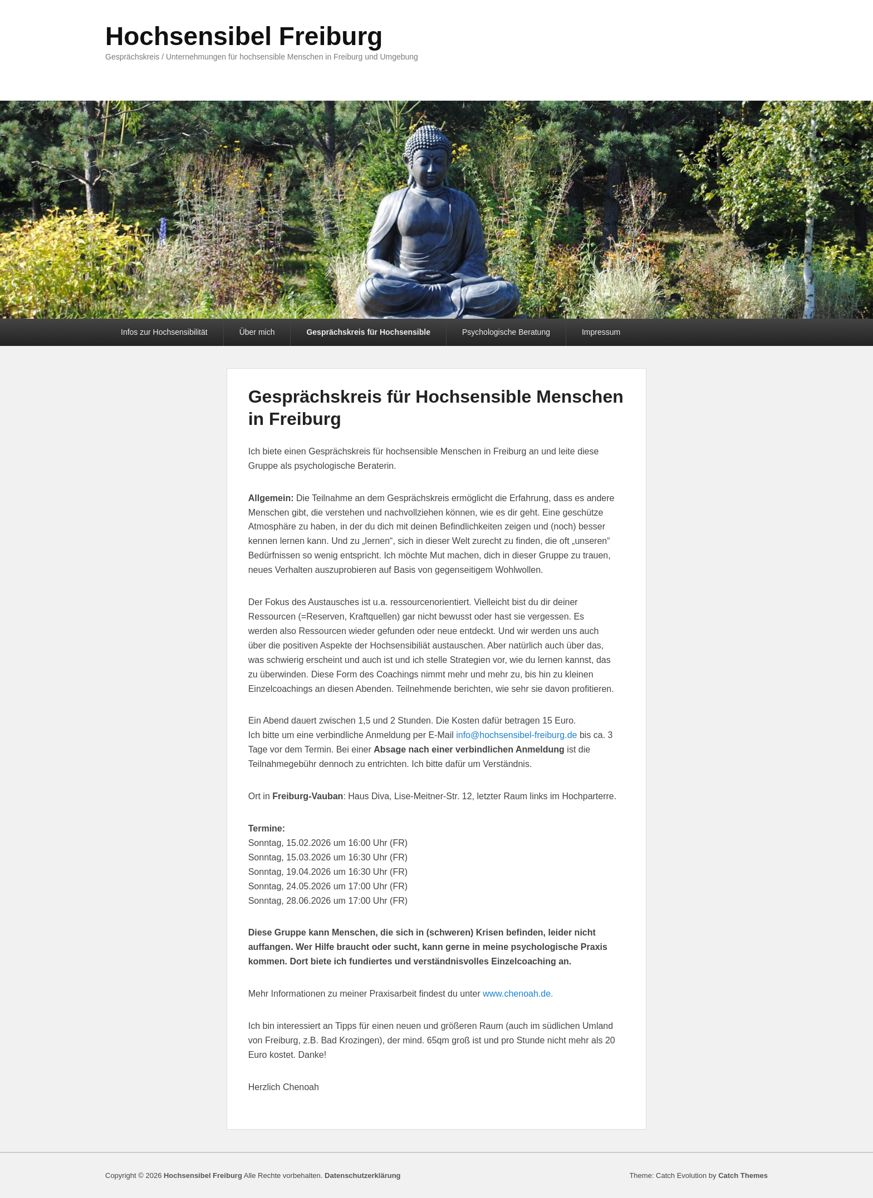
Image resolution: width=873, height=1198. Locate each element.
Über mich (257, 332)
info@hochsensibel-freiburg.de (516, 735)
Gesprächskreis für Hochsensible (368, 332)
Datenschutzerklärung (363, 1175)
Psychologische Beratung (506, 332)
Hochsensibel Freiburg (243, 36)
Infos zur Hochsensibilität (164, 332)
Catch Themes (743, 1175)
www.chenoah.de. (518, 993)
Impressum (601, 332)
